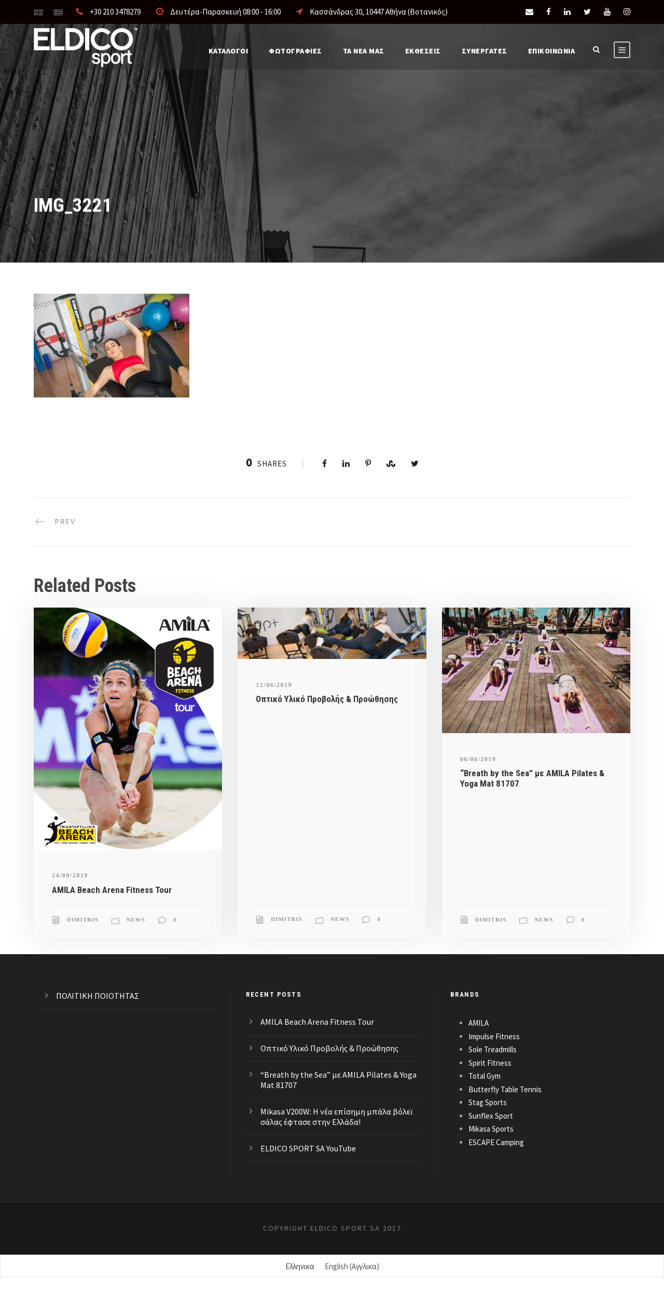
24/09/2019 (70, 875)
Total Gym (484, 1076)
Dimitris (83, 919)
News (136, 919)
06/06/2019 (478, 759)
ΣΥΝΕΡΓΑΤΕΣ (484, 51)
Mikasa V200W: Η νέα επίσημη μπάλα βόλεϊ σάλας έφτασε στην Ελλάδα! (336, 1116)
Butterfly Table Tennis (505, 1089)
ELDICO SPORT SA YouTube (308, 1148)
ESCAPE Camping (496, 1142)
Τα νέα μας (363, 51)
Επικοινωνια (551, 51)
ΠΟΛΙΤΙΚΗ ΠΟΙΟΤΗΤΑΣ (97, 996)
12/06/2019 (274, 685)
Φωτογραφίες (295, 51)
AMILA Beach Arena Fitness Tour (112, 890)
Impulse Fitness (494, 1036)
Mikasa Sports (491, 1129)
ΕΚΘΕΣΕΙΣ (423, 51)
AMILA (478, 1023)
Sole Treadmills (492, 1049)
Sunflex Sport (490, 1116)
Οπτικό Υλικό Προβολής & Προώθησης (327, 699)
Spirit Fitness (489, 1063)
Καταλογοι (228, 51)
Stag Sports (487, 1102)
